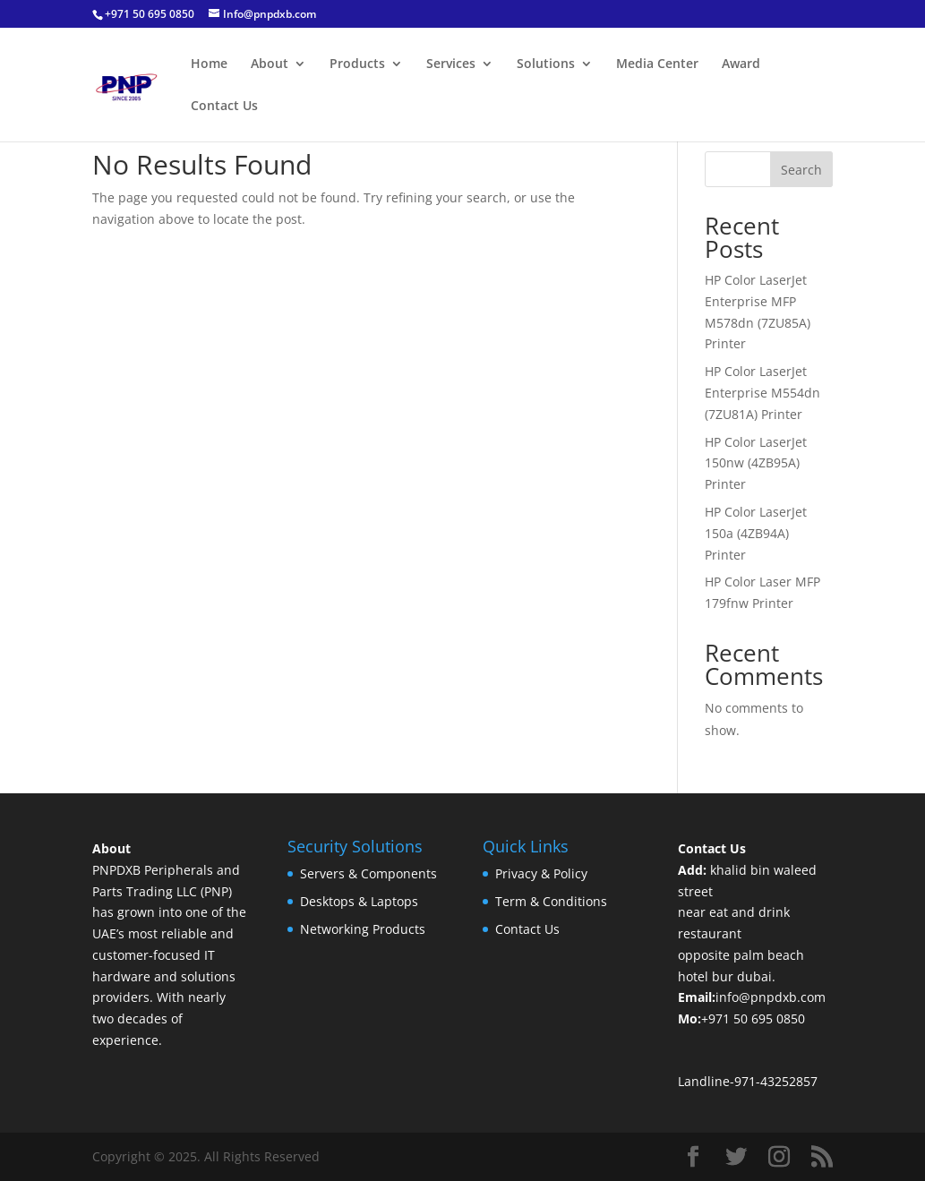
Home (209, 64)
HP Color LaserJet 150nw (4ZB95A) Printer (756, 463)
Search (801, 169)
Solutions (546, 64)
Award (741, 64)
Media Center (657, 64)
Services (450, 64)
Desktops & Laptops (359, 901)
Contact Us (224, 106)
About (269, 64)
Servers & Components (368, 873)
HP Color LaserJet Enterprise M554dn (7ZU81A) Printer (762, 393)
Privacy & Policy (541, 873)
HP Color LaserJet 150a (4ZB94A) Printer (756, 533)
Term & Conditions (551, 901)
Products (357, 64)
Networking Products (362, 928)
